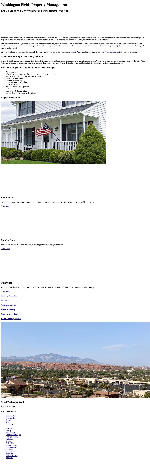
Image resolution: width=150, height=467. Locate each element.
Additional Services (8, 305)
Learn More (5, 206)
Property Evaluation (9, 296)
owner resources (110, 52)
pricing (73, 52)
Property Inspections (9, 314)
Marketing (5, 300)
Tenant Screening (8, 309)
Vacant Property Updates (11, 319)
